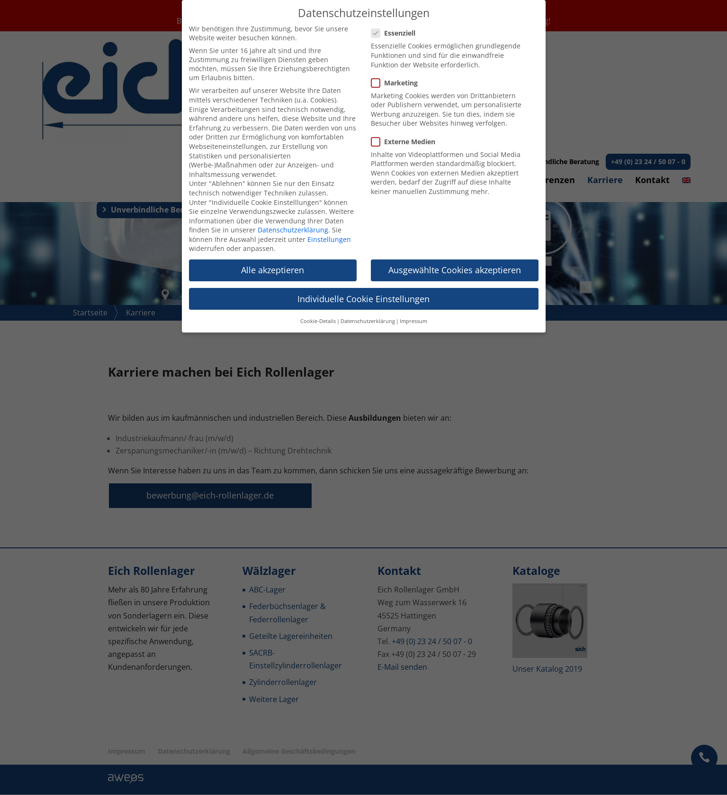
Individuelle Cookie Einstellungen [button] (363, 299)
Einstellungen (329, 239)
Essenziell (397, 32)
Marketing (398, 82)
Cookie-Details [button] (318, 321)
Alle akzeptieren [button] (272, 270)
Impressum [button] (413, 321)
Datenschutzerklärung (293, 229)
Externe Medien (407, 141)
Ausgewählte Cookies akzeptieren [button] (454, 270)
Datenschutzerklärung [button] (368, 321)
